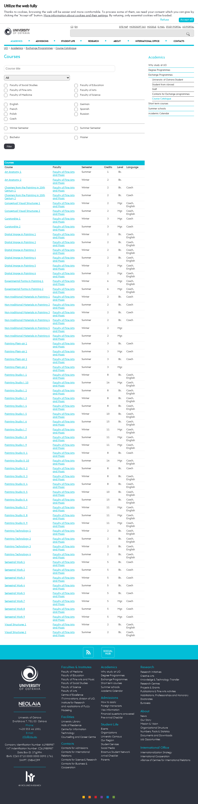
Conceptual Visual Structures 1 (22, 203)
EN (76, 27)
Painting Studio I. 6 (16, 421)
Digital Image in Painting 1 (20, 234)
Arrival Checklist (109, 756)
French (13, 109)
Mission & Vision (149, 724)
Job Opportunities (150, 739)
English (14, 104)
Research (97, 41)
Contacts (179, 41)
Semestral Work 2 (15, 570)
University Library (70, 721)
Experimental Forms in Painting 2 (24, 289)
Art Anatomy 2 (13, 180)
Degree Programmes (159, 70)
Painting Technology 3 (18, 546)
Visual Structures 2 (15, 632)
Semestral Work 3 (15, 578)
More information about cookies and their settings (76, 15)
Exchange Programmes (39, 48)
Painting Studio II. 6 (16, 500)
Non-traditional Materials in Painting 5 (27, 328)
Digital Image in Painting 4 (20, 258)
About (121, 41)
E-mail (161, 27)
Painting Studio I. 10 (16, 382)
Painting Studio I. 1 (16, 375)
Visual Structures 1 (15, 624)
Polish (13, 114)
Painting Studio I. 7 (16, 429)
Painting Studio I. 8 (16, 437)
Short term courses (158, 103)
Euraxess (145, 703)
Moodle (151, 27)
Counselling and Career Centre (78, 737)
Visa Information (110, 710)
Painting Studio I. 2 (16, 390)
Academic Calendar (158, 113)
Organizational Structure (154, 728)
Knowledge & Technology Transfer (159, 679)
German (85, 104)
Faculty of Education (92, 85)
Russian (84, 114)
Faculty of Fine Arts (21, 90)
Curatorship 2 (13, 226)
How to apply (108, 702)
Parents (105, 760)
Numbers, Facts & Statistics (155, 731)
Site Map (123, 27)
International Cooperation (155, 756)
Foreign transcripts (111, 706)
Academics (20, 41)
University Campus (111, 736)
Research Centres (150, 683)
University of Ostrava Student (167, 80)
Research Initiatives (150, 672)
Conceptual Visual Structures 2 (22, 211)
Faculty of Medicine (21, 95)
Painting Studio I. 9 (16, 445)
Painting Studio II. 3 (16, 476)
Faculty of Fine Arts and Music (77, 679)
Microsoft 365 (137, 27)
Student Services (110, 744)
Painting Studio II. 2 (16, 468)
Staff (154, 89)
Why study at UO (157, 65)
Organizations (109, 732)
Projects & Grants (150, 687)
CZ (72, 27)
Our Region (107, 740)
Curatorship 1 (13, 218)
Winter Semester (19, 128)
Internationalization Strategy (156, 752)
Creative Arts (147, 676)
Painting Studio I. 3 (16, 398)
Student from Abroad (163, 84)
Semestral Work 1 (15, 562)
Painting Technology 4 (18, 554)
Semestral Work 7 (15, 601)
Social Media (108, 748)
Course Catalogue (66, 48)
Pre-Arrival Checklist (112, 717)
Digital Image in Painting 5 (20, 265)
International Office (151, 41)
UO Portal (188, 27)
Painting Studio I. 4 (16, 406)
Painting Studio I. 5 (16, 414)
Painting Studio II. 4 (16, 484)
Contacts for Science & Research (79, 760)
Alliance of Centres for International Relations (165, 760)
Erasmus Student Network (115, 752)
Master (84, 137)
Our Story (145, 720)
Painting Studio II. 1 (16, 453)
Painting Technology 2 (18, 539)
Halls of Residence (71, 725)
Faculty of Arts (88, 90)
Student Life (71, 41)
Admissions (45, 41)
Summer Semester (90, 128)
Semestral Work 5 (15, 593)
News (143, 716)
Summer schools (157, 108)
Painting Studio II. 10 (17, 460)
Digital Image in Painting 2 (20, 242)
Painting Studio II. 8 (16, 515)
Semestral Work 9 (15, 617)
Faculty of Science (90, 95)
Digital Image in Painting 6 (20, 273)
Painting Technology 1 (18, 531)
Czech (13, 119)
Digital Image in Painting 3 (20, 250)
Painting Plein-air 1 (16, 343)
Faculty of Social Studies (23, 85)
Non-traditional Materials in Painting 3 (27, 312)
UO (6, 48)
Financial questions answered (117, 714)
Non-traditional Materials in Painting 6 (27, 336)
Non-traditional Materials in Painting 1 (27, 297)
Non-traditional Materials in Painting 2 (27, 305)
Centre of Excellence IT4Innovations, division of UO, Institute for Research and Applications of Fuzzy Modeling (78, 703)
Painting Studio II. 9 (16, 523)
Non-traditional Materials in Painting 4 (27, 320)
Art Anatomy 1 (13, 172)
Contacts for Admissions (74, 748)
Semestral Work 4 (15, 585)
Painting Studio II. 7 (16, 507)
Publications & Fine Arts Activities (158, 691)
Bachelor (15, 137)
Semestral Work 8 (15, 609)
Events (104, 729)
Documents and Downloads (156, 735)
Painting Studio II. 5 (16, 492)
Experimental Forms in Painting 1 (24, 281)
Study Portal (173, 27)
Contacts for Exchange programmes (171, 94)
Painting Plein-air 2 (16, 359)
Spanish (84, 109)
